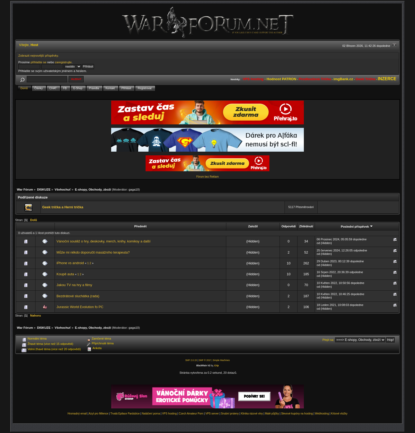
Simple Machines (221, 360)
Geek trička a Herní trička (62, 207)
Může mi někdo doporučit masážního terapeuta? (93, 252)
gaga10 (134, 189)
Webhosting (322, 413)
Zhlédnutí (306, 226)
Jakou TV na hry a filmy (74, 285)
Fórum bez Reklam (207, 176)
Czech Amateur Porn (191, 413)
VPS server (212, 413)
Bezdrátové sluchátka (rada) (78, 296)
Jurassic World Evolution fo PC (80, 307)
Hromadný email (77, 413)
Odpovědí (289, 226)
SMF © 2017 (205, 360)
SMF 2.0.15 (191, 360)
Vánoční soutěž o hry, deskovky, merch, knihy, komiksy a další (104, 241)
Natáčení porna (151, 413)
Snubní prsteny (230, 413)
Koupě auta (65, 274)
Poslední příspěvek (357, 226)
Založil (253, 226)
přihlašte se (38, 62)
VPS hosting (169, 413)
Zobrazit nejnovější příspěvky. (38, 55)
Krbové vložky (339, 413)
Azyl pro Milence (98, 413)
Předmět (140, 226)
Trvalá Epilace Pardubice (125, 413)
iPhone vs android (70, 263)
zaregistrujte (63, 62)
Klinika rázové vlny (252, 413)
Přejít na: (328, 339)
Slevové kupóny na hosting (297, 413)
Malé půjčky (272, 413)
